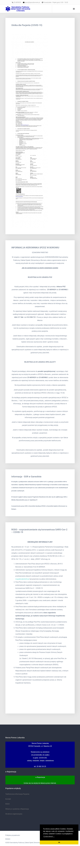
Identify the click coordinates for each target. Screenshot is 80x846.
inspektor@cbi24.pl (22, 579)
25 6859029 (17, 2)
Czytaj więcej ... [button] (49, 836)
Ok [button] (59, 842)
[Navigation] (74, 9)
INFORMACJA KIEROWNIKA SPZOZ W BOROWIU (35, 247)
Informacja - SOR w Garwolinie (26, 476)
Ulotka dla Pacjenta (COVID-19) (26, 25)
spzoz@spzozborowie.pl (32, 2)
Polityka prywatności (12, 835)
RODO (7, 839)
